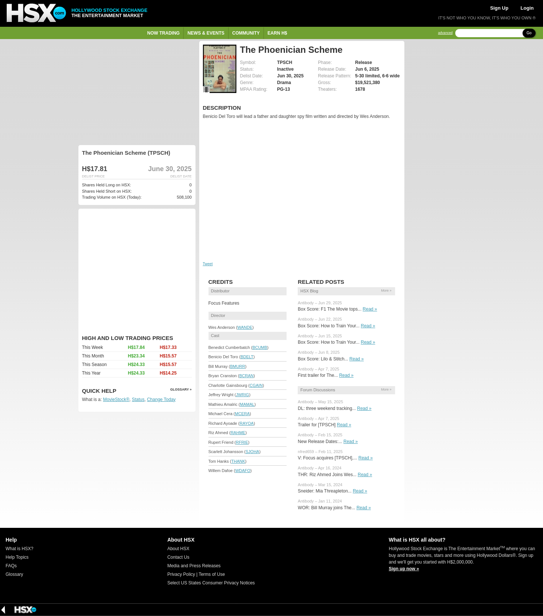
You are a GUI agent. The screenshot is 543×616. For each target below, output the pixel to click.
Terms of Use (211, 574)
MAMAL (247, 404)
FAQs (11, 565)
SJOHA (252, 451)
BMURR (237, 366)
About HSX (178, 548)
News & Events (205, 33)
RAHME (237, 432)
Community (246, 33)
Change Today (161, 399)
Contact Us (178, 557)
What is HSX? (19, 548)
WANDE (245, 327)
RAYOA (247, 423)
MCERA (242, 413)
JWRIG (242, 394)
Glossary (14, 574)
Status (138, 399)
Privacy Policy (181, 574)
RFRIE (242, 442)
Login (527, 8)
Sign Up (499, 8)
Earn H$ (277, 33)
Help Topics (17, 557)
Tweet (208, 264)
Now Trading (163, 33)
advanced (445, 33)
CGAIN (256, 385)
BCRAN (246, 375)
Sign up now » (404, 568)
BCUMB (259, 347)
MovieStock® (116, 399)
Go (529, 33)
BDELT (246, 356)
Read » (370, 309)
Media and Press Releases (193, 565)
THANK (238, 461)
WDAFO (243, 470)
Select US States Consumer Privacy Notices (211, 582)
